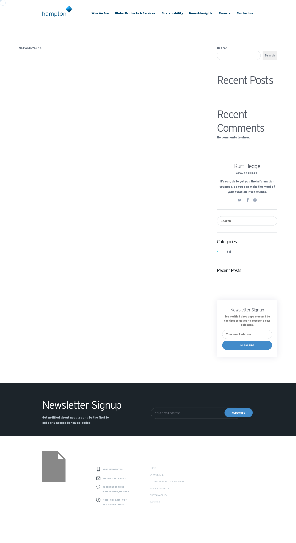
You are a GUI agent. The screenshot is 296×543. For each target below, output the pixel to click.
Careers (224, 13)
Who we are (156, 474)
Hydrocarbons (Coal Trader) (237, 90)
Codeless (78, 535)
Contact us (245, 13)
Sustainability (172, 13)
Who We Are (100, 13)
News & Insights (201, 13)
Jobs (223, 251)
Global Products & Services (135, 13)
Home (153, 468)
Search (222, 48)
